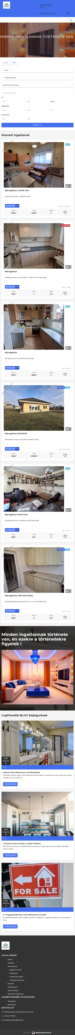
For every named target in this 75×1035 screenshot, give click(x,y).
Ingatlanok (10, 963)
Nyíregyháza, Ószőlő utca (17, 190)
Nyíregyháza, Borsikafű (16, 433)
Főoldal (9, 959)
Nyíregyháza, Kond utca (16, 514)
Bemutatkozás (11, 966)
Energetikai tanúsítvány (15, 980)
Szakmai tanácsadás (15, 977)
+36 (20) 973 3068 (8, 1016)
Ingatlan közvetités (14, 970)
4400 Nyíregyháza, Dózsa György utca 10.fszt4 (17, 1012)
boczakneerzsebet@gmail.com (13, 1020)
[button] (71, 20)
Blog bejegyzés (11, 987)
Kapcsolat (10, 983)
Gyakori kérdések (12, 990)
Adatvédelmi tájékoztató (15, 994)
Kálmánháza (11, 1004)
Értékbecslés (12, 973)
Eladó (6, 63)
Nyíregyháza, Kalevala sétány (19, 595)
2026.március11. (6, 903)
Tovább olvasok (10, 784)
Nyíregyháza (11, 271)
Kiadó (14, 63)
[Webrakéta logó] (42, 1032)
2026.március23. (6, 760)
